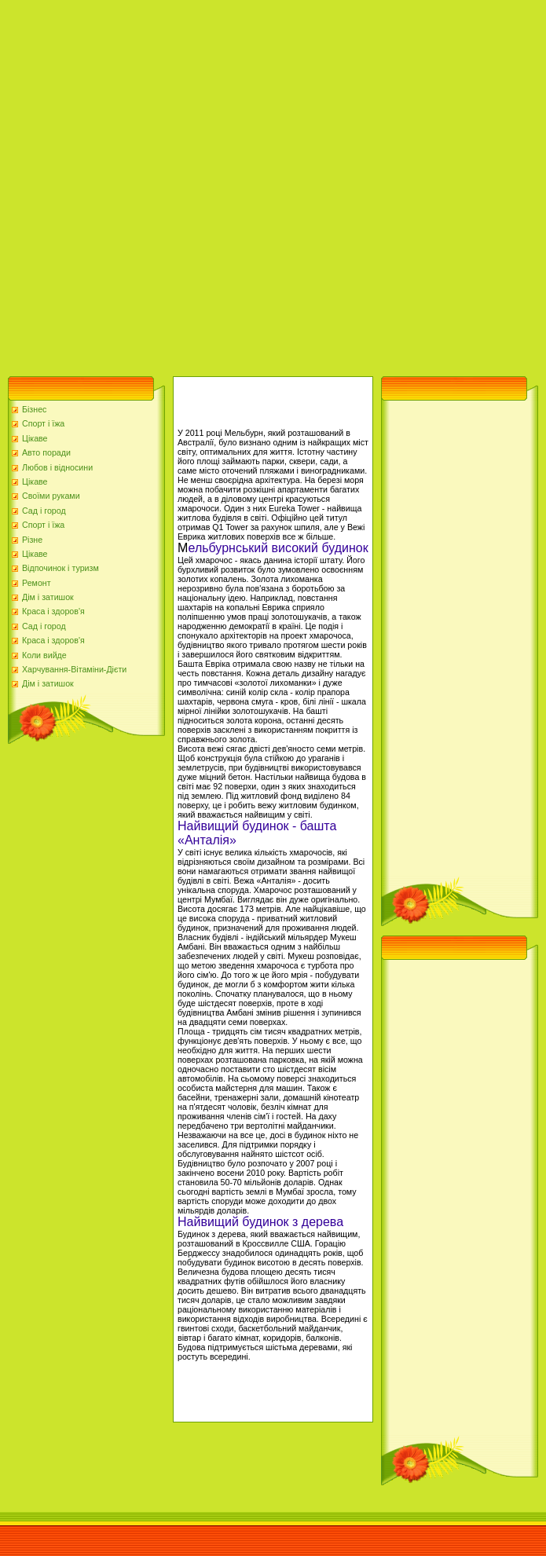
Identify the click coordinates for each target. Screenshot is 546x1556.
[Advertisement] (184, 184)
